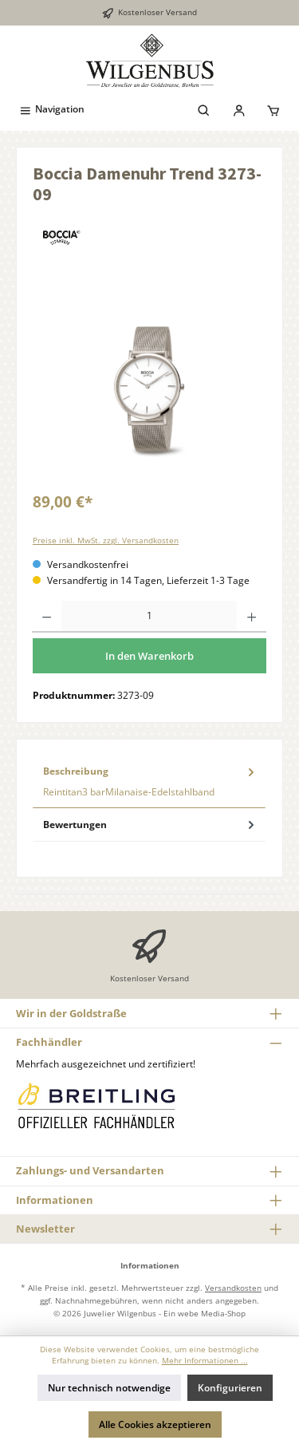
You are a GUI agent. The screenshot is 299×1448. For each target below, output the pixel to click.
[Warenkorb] (273, 109)
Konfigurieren (230, 1388)
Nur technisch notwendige (109, 1388)
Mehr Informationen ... (205, 1360)
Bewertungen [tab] (150, 824)
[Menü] (51, 109)
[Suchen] (204, 109)
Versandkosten (233, 1287)
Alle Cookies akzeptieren (155, 1424)
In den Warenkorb (149, 656)
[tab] (149, 782)
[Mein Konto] (239, 109)
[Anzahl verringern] (46, 617)
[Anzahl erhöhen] (251, 617)
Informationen (54, 1200)
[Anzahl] (149, 617)
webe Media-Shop (212, 1313)
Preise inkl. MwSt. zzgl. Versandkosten (106, 540)
